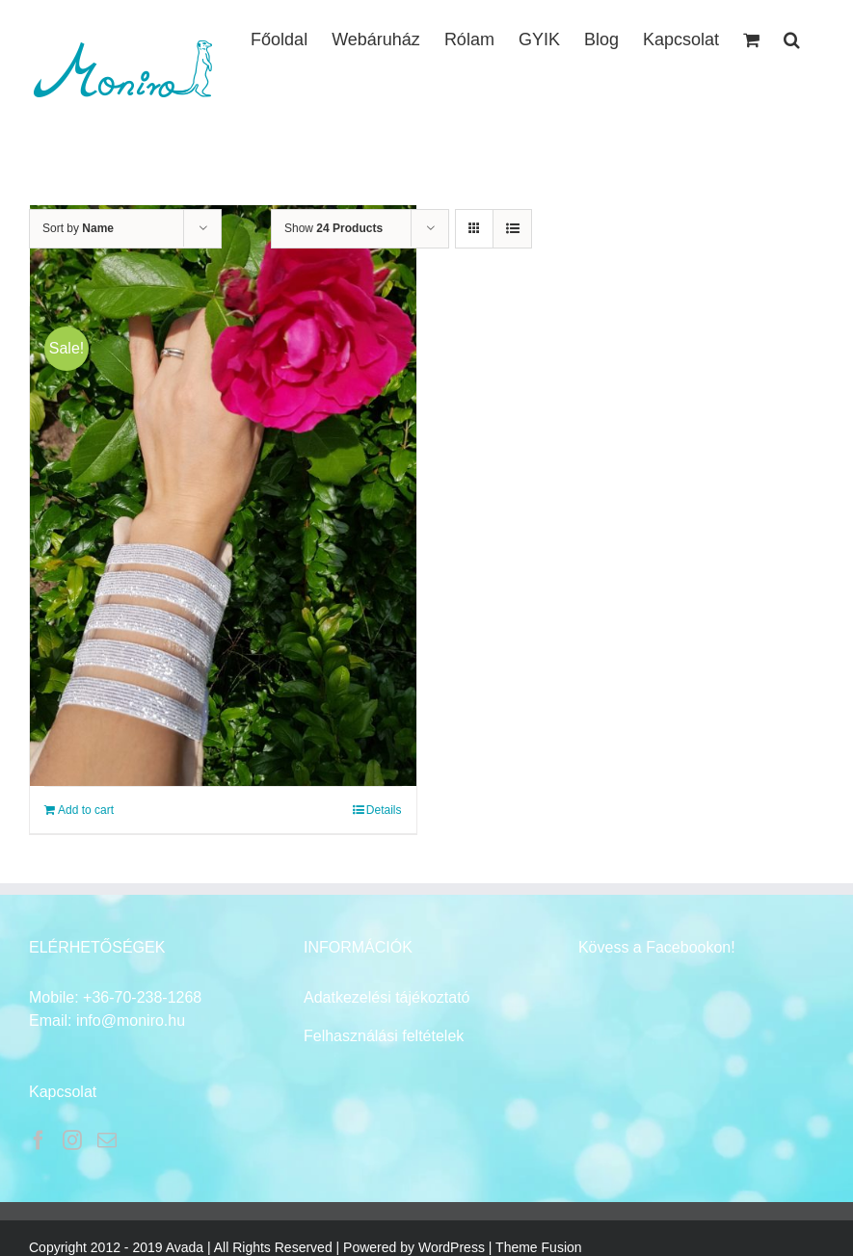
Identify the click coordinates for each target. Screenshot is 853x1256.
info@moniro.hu (130, 1020)
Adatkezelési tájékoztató (387, 997)
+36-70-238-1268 (142, 997)
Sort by (78, 228)
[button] (792, 37)
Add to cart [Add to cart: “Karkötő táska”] (86, 810)
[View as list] (512, 229)
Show (333, 228)
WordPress (451, 1247)
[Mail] (107, 1140)
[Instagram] (72, 1140)
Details (384, 810)
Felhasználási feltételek (384, 1036)
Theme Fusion (538, 1247)
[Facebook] (38, 1140)
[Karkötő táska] (223, 495)
